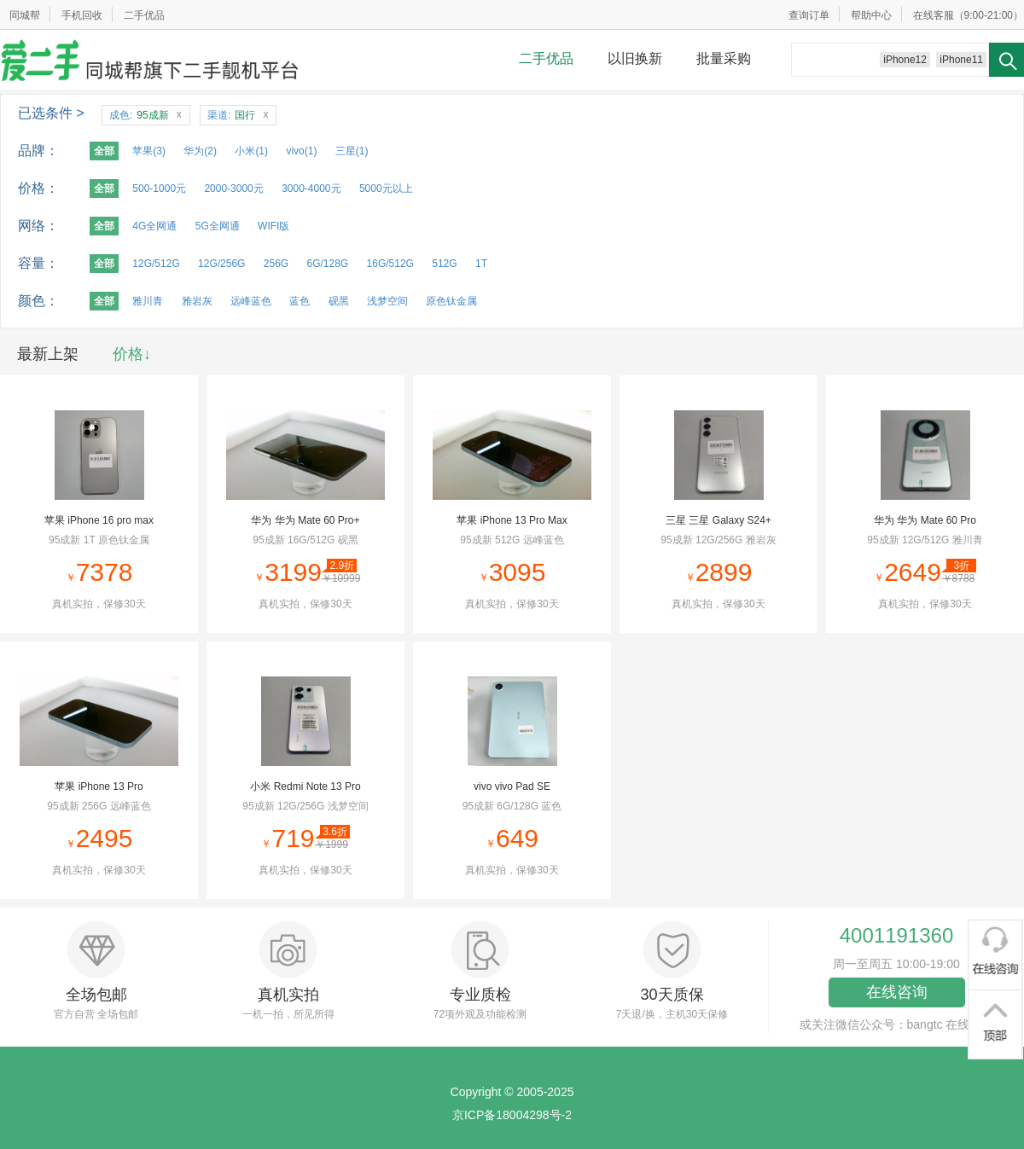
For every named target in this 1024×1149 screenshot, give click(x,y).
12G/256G (221, 264)
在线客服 (933, 15)
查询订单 (808, 15)
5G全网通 (217, 226)
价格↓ (132, 354)
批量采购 (723, 58)
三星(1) (352, 151)
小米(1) (251, 151)
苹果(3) (149, 151)
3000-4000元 (311, 188)
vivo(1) (301, 151)
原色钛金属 (451, 301)
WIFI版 (273, 226)
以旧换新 (635, 58)
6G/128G (327, 264)
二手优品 (144, 15)
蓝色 (299, 301)
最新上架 (48, 354)
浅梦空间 (387, 301)
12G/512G (155, 264)
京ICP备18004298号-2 (512, 1115)
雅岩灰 (197, 301)
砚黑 (339, 301)
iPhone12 (905, 60)
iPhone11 (961, 60)
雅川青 (147, 301)
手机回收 (81, 15)
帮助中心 (871, 15)
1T (481, 264)
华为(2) (200, 151)
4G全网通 (154, 226)
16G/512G (390, 264)
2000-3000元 (233, 188)
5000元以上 (386, 188)
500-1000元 (159, 188)
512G (444, 264)
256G (276, 264)
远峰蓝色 (250, 301)
